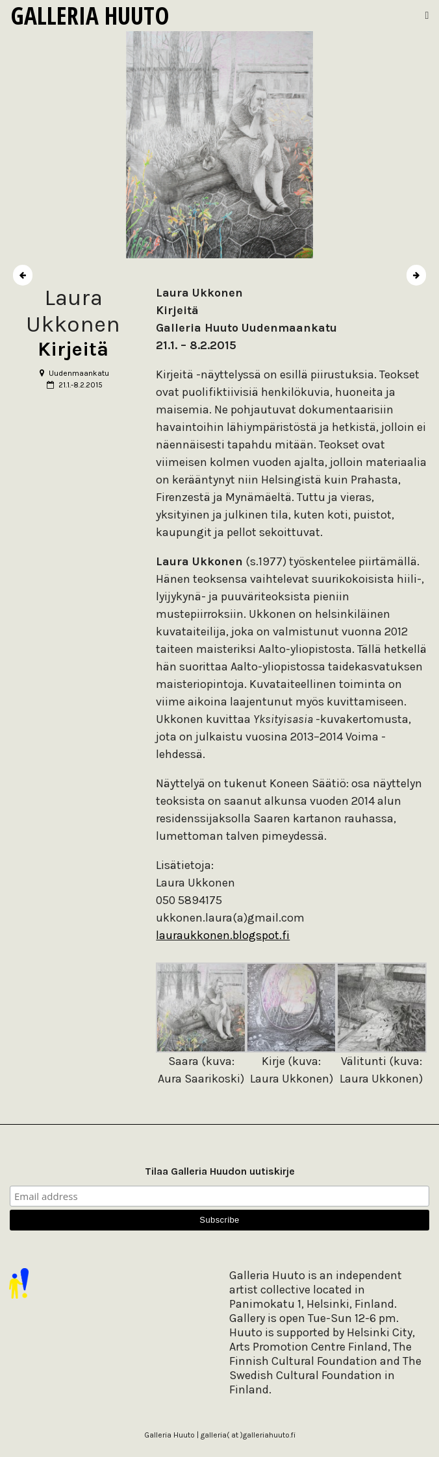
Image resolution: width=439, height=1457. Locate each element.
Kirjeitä (73, 349)
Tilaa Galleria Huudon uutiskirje (220, 1171)
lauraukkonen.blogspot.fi (223, 935)
